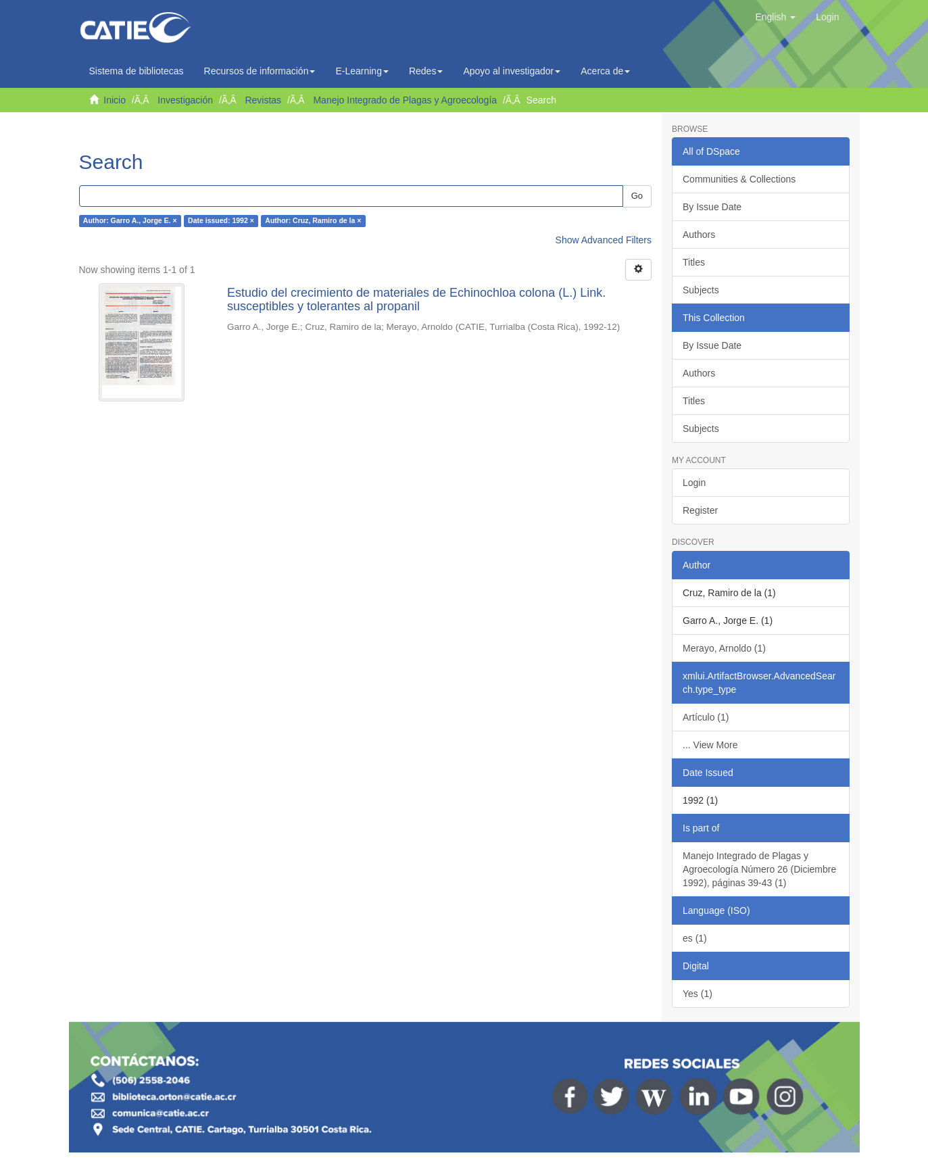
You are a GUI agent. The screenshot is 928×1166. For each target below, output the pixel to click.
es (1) (695, 938)
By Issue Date (712, 206)
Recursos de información (260, 71)
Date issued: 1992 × (221, 221)
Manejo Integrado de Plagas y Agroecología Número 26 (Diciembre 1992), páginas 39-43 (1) (759, 869)
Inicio (114, 100)
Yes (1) (697, 993)
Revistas (263, 100)
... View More (710, 744)
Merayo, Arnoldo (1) (724, 648)
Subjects (701, 290)
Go (637, 196)
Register (700, 510)
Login (694, 482)
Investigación (185, 100)
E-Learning (362, 71)
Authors (699, 234)
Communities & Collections (739, 179)
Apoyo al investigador (511, 71)
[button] (775, 17)
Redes (426, 71)
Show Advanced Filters (604, 240)
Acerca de (605, 71)
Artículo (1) (706, 717)
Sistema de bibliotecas (136, 71)
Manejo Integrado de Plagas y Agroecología (405, 100)
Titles (694, 262)
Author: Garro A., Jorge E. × (130, 221)
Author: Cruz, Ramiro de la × (313, 221)
